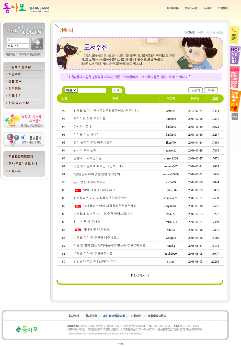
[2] (136, 275)
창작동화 (14, 88)
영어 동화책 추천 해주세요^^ (92, 142)
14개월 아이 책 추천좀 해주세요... (96, 237)
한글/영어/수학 (18, 103)
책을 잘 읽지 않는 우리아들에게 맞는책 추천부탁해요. (109, 245)
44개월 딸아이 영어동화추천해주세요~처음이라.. (106, 110)
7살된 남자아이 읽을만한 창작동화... (97, 174)
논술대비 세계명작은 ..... (89, 158)
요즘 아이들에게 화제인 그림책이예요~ (100, 166)
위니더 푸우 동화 (84, 150)
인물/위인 (14, 96)
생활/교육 (14, 81)
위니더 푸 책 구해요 (86, 221)
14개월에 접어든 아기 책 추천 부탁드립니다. (103, 213)
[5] (147, 275)
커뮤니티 (14, 171)
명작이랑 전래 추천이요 (89, 118)
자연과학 (14, 74)
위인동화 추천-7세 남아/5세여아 (95, 261)
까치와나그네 (82, 126)
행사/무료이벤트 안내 (23, 163)
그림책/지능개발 (19, 67)
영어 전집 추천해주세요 (89, 182)
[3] (140, 275)
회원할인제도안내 (20, 156)
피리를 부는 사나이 (86, 134)
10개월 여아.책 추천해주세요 (92, 253)
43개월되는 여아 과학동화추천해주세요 (100, 198)
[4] (143, 275)
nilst (120, 344)
